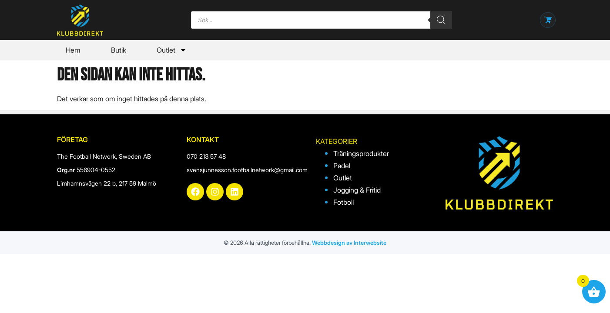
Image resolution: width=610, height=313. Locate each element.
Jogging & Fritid (357, 190)
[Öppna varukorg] (548, 20)
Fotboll (343, 202)
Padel (341, 165)
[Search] (441, 20)
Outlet (172, 50)
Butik (118, 50)
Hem (73, 50)
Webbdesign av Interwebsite (349, 242)
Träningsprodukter (361, 153)
